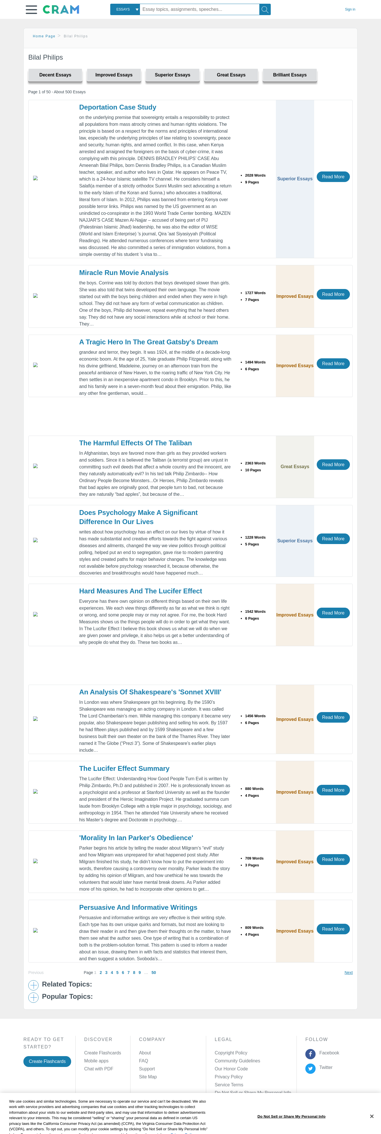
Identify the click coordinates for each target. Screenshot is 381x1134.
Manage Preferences (236, 1092)
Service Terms (229, 1084)
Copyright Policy (231, 1052)
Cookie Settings (239, 1120)
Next (349, 972)
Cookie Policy (158, 1120)
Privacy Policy (229, 1076)
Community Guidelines (237, 1060)
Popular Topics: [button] (67, 996)
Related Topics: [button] (67, 984)
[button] (31, 10)
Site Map (148, 1076)
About (145, 1052)
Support (147, 1068)
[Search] (265, 9)
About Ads (186, 1120)
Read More (333, 176)
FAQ (143, 1060)
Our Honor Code (231, 1068)
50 (153, 972)
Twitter (325, 1067)
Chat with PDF (98, 1068)
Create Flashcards (47, 1061)
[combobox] (125, 9)
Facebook (328, 1052)
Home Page (44, 36)
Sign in (350, 9)
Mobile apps (96, 1060)
